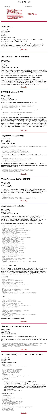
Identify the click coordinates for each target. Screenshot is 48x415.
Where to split (15, 16)
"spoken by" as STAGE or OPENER (32, 14)
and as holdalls (15, 57)
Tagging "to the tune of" (12, 9)
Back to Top (24, 49)
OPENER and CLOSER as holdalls (14, 10)
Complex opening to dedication (13, 15)
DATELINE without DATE (12, 11)
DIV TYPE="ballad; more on (22, 354)
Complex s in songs (13, 12)
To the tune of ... (7, 26)
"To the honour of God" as (14, 13)
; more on (15, 18)
